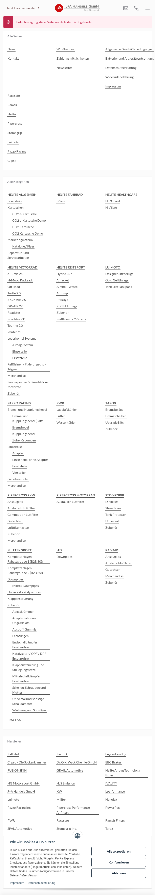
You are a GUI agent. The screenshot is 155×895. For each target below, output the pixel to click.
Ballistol (13, 754)
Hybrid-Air (64, 274)
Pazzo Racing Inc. (19, 807)
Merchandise (16, 375)
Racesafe (63, 820)
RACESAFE (16, 720)
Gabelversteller (18, 479)
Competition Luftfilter (22, 514)
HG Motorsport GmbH (23, 783)
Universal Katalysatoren (24, 592)
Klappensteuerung (20, 598)
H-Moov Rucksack (20, 280)
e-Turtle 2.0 (15, 274)
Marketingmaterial (20, 240)
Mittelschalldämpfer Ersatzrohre (26, 678)
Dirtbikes (111, 501)
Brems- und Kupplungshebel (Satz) (28, 418)
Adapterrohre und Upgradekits (25, 620)
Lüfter (61, 416)
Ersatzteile (14, 201)
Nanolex (111, 799)
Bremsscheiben (116, 416)
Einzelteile (19, 351)
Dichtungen (20, 636)
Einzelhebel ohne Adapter (30, 459)
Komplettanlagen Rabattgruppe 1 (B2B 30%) (26, 559)
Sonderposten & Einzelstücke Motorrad (27, 384)
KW (59, 791)
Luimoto (13, 799)
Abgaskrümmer (23, 611)
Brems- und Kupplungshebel (27, 409)
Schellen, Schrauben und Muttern (29, 689)
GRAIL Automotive (70, 770)
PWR (11, 820)
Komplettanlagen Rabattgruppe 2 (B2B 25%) (26, 570)
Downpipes (15, 579)
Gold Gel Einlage (116, 280)
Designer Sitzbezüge (119, 274)
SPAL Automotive (19, 828)
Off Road (13, 287)
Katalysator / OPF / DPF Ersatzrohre (29, 656)
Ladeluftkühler (67, 409)
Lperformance (115, 791)
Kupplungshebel (23, 434)
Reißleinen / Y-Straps (71, 319)
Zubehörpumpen (24, 440)
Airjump (62, 293)
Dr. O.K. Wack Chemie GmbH (77, 762)
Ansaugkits (15, 501)
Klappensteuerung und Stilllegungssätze (28, 667)
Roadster (13, 312)
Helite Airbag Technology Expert (122, 772)
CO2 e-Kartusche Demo (29, 220)
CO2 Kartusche (23, 227)
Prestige (62, 299)
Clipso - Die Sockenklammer (26, 762)
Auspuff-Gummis (24, 629)
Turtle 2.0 (14, 293)
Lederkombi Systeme (21, 338)
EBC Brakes (113, 762)
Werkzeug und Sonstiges (29, 710)
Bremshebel (20, 427)
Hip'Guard (112, 201)
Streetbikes (113, 508)
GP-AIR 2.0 (15, 306)
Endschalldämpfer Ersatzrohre (24, 644)
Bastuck (62, 754)
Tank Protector (115, 514)
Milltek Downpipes (25, 586)
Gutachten (14, 521)
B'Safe (61, 201)
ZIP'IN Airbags (67, 306)
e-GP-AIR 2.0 (16, 299)
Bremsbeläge (114, 409)
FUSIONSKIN (17, 770)
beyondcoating (115, 754)
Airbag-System (22, 345)
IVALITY (111, 783)
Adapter (18, 453)
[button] (150, 835)
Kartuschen (15, 207)
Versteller (19, 472)
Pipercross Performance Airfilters (73, 810)
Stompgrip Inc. (66, 828)
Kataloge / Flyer (23, 246)
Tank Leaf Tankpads (118, 287)
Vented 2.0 (14, 332)
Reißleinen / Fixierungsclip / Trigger (26, 366)
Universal (112, 521)
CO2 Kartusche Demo (27, 233)
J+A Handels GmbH (21, 791)
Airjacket (63, 280)
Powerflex (112, 807)
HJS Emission (66, 783)
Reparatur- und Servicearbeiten (18, 255)
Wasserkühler (66, 422)
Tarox (109, 828)
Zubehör (13, 393)
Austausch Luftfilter (21, 508)
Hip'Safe (111, 207)
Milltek (61, 799)
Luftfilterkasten (18, 527)
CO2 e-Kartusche (24, 214)
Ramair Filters (115, 820)
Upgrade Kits (114, 422)
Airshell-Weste (67, 287)
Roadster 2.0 (16, 319)
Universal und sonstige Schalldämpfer (28, 701)
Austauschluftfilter (118, 563)
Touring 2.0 (15, 325)
